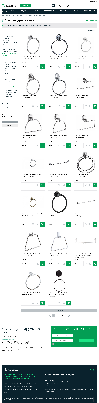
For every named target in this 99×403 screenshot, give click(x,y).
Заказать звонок (80, 1)
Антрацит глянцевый (18, 25)
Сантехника (5, 11)
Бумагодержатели (10, 57)
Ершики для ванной (10, 66)
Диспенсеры (8, 96)
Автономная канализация (62, 11)
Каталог (24, 6)
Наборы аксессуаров (11, 83)
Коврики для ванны (10, 68)
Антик (9, 25)
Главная (4, 15)
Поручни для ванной (11, 90)
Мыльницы (8, 81)
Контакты (65, 1)
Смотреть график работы (9, 339)
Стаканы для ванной (10, 92)
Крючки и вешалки (10, 79)
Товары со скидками (91, 20)
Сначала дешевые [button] (91, 30)
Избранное (72, 5)
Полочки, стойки (9, 88)
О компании (48, 1)
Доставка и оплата (57, 1)
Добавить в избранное (33, 66)
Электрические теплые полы (49, 11)
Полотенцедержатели (12, 86)
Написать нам (72, 1)
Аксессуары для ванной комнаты (89, 11)
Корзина (93, 5)
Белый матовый (46, 25)
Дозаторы (8, 64)
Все (3, 25)
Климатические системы (36, 11)
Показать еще (59, 310)
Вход (63, 5)
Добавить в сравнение (37, 66)
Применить (10, 122)
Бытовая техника (12, 11)
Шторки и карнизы (10, 94)
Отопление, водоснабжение (23, 11)
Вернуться (3, 20)
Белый (39, 25)
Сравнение (83, 5)
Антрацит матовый (30, 25)
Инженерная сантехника (75, 11)
